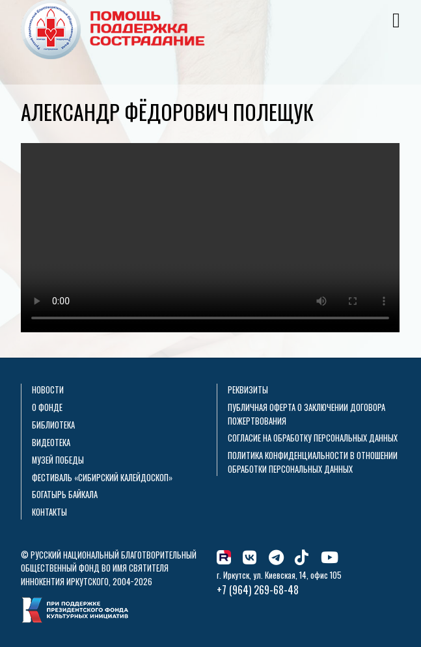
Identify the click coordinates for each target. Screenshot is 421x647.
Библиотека (53, 425)
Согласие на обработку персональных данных (313, 438)
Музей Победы (58, 460)
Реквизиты (248, 390)
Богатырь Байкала (65, 494)
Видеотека (51, 442)
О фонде (47, 407)
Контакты (49, 512)
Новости (48, 390)
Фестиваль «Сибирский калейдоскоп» (102, 477)
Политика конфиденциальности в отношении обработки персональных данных (313, 462)
